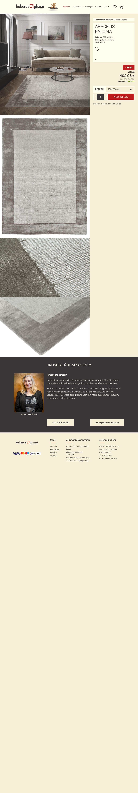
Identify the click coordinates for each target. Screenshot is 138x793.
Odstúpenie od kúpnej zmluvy (77, 461)
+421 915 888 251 (60, 422)
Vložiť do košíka (120, 97)
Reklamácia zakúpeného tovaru (78, 458)
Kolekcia (66, 7)
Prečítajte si (78, 7)
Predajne (89, 7)
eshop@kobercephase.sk (107, 422)
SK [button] (105, 7)
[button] (96, 60)
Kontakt (98, 7)
